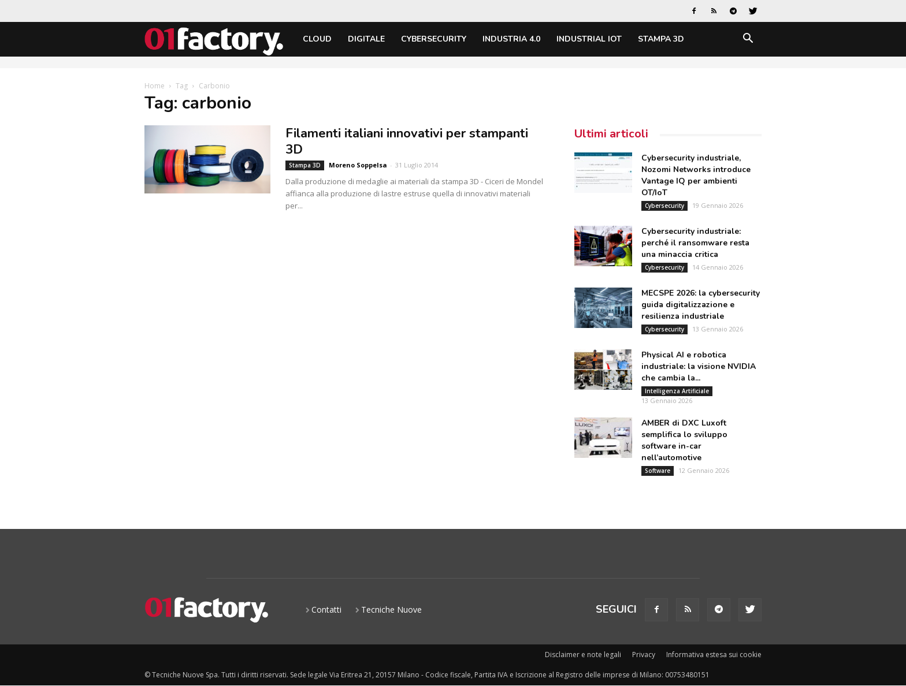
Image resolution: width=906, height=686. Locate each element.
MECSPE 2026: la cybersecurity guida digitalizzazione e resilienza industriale (700, 305)
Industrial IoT (589, 38)
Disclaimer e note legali (583, 654)
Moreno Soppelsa (358, 165)
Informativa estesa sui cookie (714, 654)
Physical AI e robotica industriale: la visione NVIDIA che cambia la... (698, 366)
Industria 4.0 (511, 38)
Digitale (366, 38)
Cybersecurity (433, 38)
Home (154, 86)
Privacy (643, 654)
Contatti (326, 609)
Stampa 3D (661, 38)
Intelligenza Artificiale (677, 391)
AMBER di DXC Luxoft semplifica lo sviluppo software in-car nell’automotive (684, 440)
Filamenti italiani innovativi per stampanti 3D (406, 141)
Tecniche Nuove (391, 609)
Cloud (317, 38)
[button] (748, 40)
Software (657, 471)
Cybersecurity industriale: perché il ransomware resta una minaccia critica (695, 243)
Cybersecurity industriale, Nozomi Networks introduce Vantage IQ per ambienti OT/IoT (696, 175)
